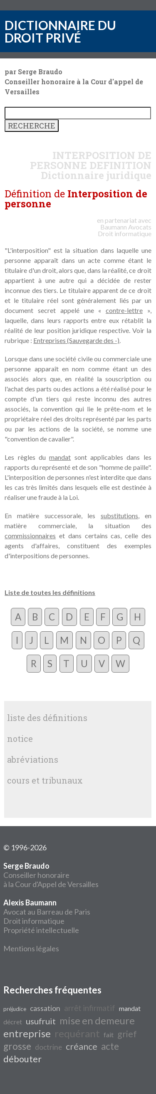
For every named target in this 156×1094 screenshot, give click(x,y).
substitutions (119, 515)
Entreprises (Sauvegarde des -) (76, 340)
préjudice (14, 1009)
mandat (60, 457)
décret (12, 1022)
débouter (22, 1059)
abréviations (32, 759)
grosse (17, 1046)
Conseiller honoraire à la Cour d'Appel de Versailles (51, 875)
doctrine (48, 1047)
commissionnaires (30, 535)
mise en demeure (97, 1020)
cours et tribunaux (45, 780)
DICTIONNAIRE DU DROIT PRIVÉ (60, 31)
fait (109, 1035)
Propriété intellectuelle (41, 930)
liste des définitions (47, 717)
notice (20, 738)
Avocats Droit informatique (124, 230)
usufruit (41, 1021)
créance (81, 1046)
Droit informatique (33, 920)
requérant (77, 1033)
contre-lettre (124, 310)
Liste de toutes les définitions (50, 592)
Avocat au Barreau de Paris (46, 911)
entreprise (27, 1033)
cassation (45, 1008)
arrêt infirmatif (89, 1008)
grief (127, 1033)
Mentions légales (31, 948)
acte (110, 1046)
